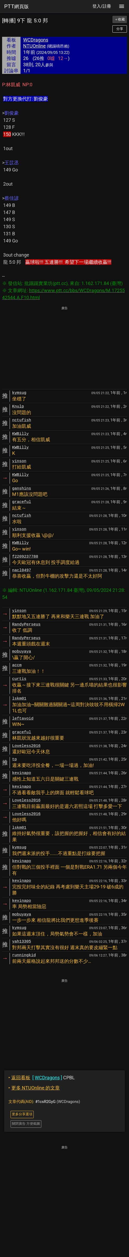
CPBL (41, 1077)
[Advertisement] (64, 348)
